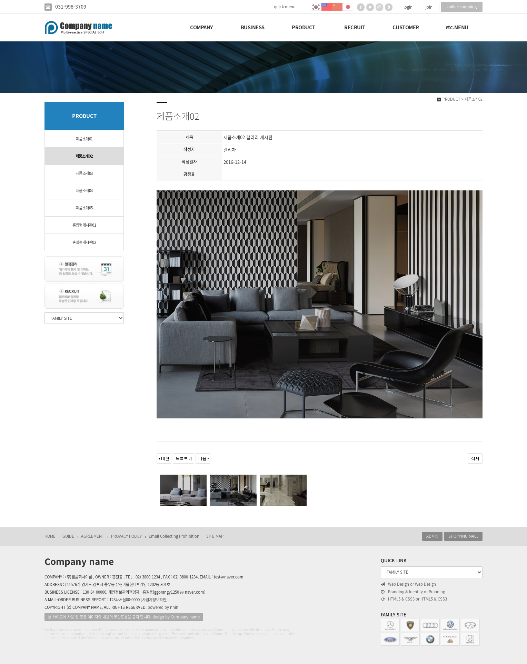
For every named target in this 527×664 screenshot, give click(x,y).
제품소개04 (84, 191)
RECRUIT (354, 27)
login (408, 7)
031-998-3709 (70, 6)
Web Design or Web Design (408, 584)
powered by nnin (163, 607)
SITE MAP (214, 536)
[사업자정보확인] (154, 600)
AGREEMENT (92, 536)
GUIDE (68, 536)
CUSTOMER (405, 27)
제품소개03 (84, 173)
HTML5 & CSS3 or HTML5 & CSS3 (414, 599)
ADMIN (432, 536)
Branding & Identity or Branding (413, 592)
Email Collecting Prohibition (174, 536)
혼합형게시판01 (84, 225)
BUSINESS (253, 27)
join (429, 7)
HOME (50, 536)
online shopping (462, 7)
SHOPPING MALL (463, 536)
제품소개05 (84, 208)
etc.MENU (457, 27)
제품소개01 (84, 139)
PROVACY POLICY (126, 536)
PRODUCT (303, 27)
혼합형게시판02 (84, 242)
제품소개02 (84, 156)
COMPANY (201, 27)
